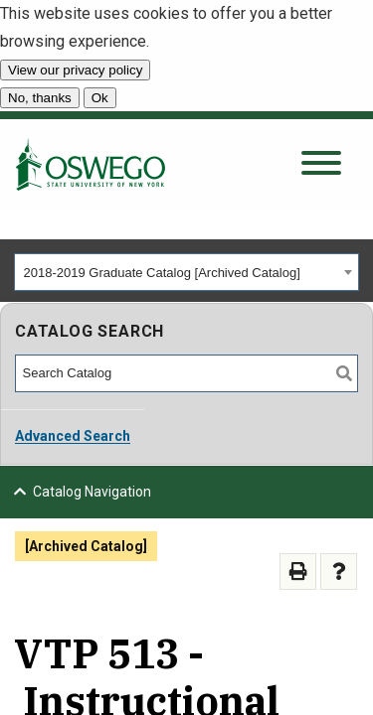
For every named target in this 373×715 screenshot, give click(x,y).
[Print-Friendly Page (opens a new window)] (298, 571)
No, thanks (40, 97)
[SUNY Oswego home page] (90, 164)
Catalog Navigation (92, 492)
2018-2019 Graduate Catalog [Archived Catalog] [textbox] (162, 272)
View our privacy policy (75, 70)
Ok (100, 97)
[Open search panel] (321, 164)
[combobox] (186, 272)
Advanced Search (72, 436)
